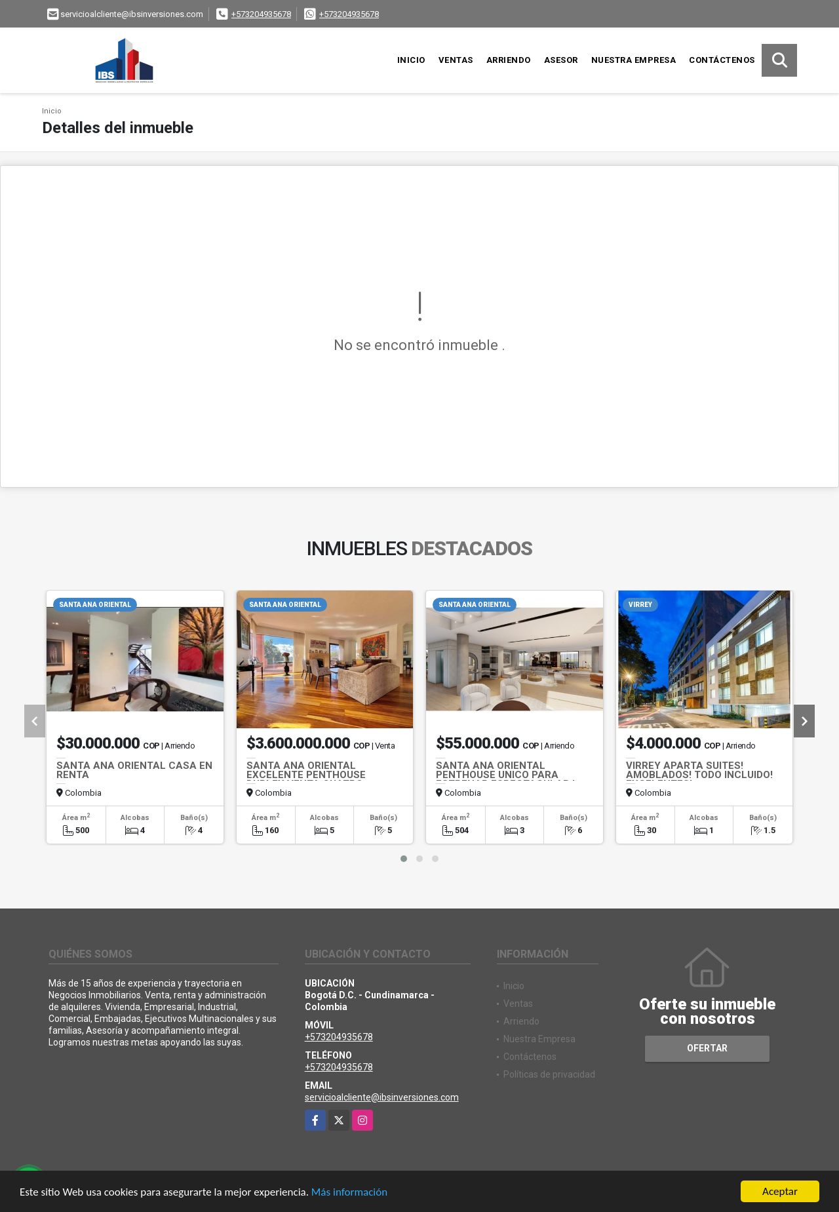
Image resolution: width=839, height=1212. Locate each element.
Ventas (456, 60)
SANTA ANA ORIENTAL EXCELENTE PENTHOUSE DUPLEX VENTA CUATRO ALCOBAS (306, 779)
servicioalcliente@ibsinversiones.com (382, 1097)
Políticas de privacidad (549, 1074)
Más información (349, 1193)
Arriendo (508, 60)
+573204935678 (261, 14)
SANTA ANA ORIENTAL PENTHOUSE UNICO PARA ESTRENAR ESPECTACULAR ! (505, 775)
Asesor (561, 60)
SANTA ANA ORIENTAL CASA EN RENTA (134, 770)
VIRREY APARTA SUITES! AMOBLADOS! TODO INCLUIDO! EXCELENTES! (699, 775)
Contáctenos (722, 60)
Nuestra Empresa (633, 60)
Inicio (411, 60)
